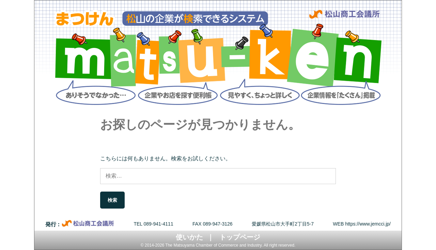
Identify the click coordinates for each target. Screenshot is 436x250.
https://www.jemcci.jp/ (368, 224)
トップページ (239, 237)
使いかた (189, 237)
